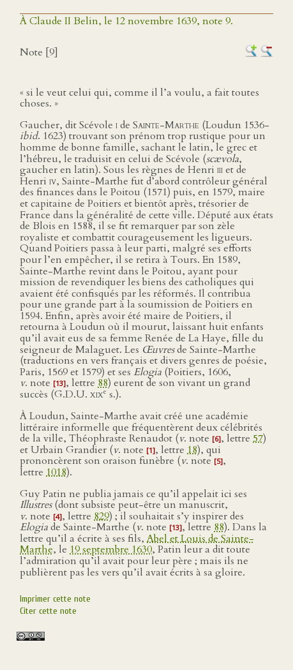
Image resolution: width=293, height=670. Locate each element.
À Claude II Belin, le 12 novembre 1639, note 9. (126, 21)
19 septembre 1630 (111, 549)
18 (192, 450)
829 (101, 516)
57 (258, 438)
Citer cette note (48, 611)
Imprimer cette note (55, 598)
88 (103, 383)
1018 (56, 472)
